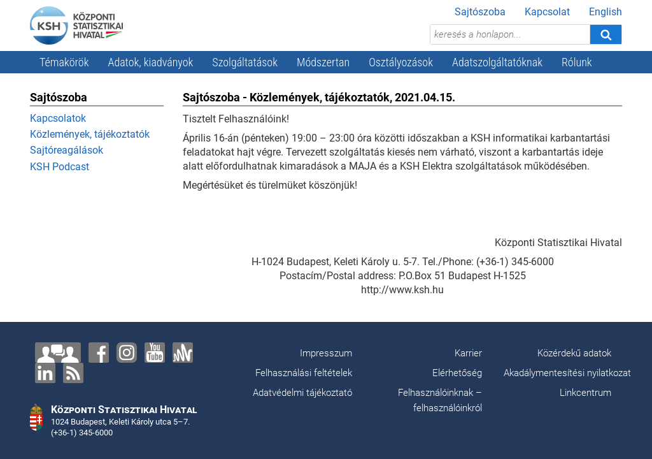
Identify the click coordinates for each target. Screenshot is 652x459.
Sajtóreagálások (66, 150)
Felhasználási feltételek (303, 373)
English (605, 12)
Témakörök (64, 62)
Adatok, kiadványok (151, 62)
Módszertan (323, 62)
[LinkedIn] (45, 373)
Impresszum (326, 353)
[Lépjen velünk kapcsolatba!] (58, 352)
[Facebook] (99, 352)
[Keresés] (605, 34)
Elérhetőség (457, 373)
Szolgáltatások (245, 62)
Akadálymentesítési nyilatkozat (567, 373)
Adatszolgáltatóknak (497, 62)
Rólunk (577, 62)
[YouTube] (155, 352)
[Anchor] (183, 352)
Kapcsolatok (58, 118)
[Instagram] (127, 352)
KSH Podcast (59, 167)
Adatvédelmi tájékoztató (302, 392)
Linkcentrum (585, 392)
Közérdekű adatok (574, 353)
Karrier (468, 353)
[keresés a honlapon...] (510, 34)
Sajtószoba (480, 12)
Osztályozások (401, 62)
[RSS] (73, 373)
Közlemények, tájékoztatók (90, 134)
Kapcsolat (547, 12)
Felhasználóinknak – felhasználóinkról (440, 400)
